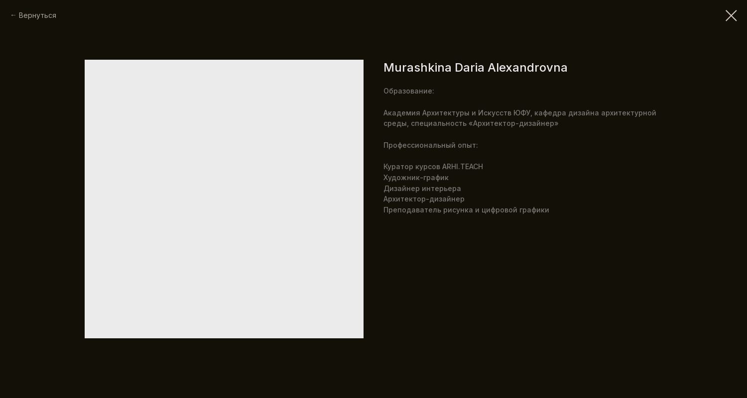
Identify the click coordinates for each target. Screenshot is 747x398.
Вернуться (37, 15)
